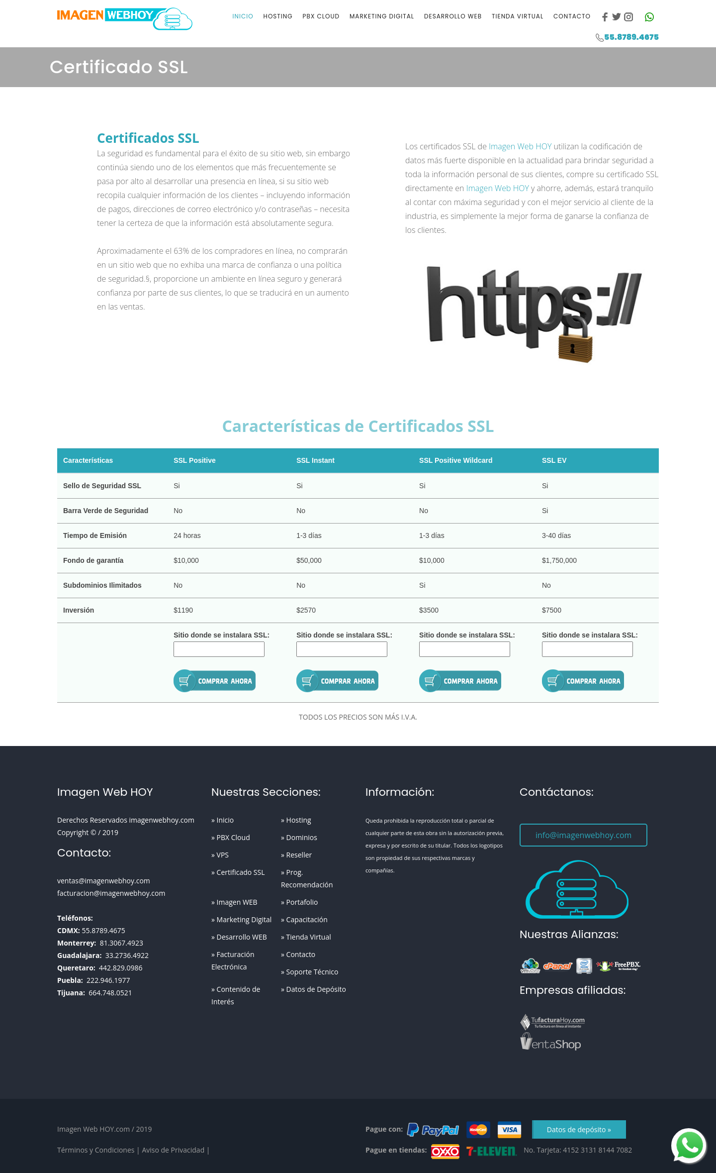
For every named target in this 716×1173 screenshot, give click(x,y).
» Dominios (299, 837)
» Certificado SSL (238, 872)
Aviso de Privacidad (173, 1150)
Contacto (572, 16)
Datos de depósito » (579, 1129)
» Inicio (222, 820)
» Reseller (296, 854)
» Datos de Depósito (313, 989)
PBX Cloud (321, 16)
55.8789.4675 (631, 37)
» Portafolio (299, 902)
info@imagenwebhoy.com (583, 835)
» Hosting (296, 820)
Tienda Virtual (517, 16)
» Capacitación (304, 919)
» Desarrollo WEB (239, 937)
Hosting (278, 16)
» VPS (220, 854)
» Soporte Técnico (309, 971)
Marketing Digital (382, 16)
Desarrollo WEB (453, 16)
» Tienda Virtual (306, 937)
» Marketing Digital (241, 919)
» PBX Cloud (230, 837)
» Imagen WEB (234, 902)
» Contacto (298, 954)
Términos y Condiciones (95, 1150)
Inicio (243, 16)
